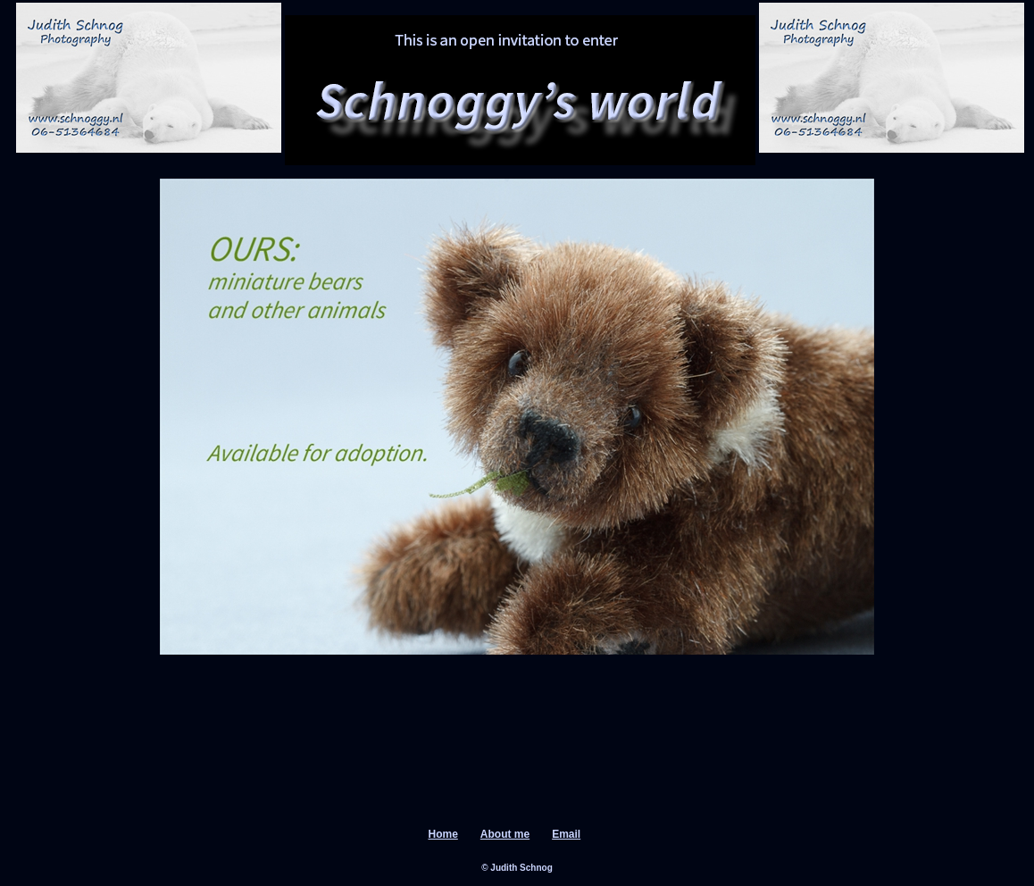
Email (566, 834)
